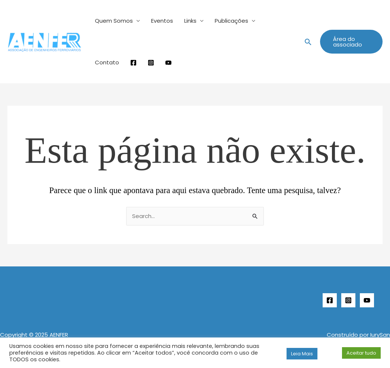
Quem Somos (114, 21)
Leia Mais (302, 353)
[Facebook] (330, 300)
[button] (308, 42)
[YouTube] (367, 300)
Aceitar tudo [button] (361, 352)
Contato (107, 62)
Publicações (231, 21)
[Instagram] (348, 300)
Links (190, 21)
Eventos (162, 21)
